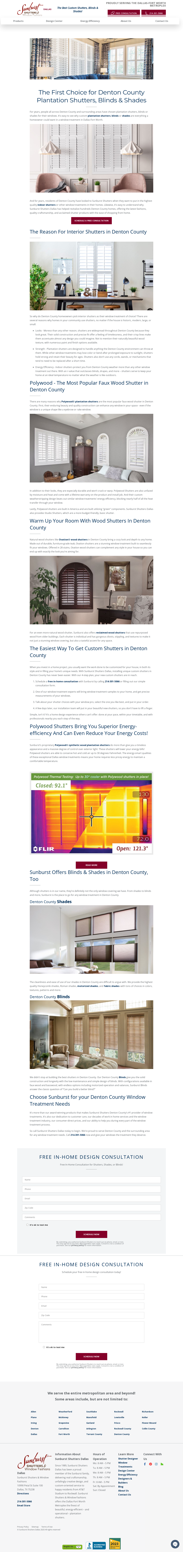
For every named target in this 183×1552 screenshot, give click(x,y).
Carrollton (64, 1422)
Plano (34, 1411)
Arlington (91, 1422)
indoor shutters (46, 199)
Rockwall (118, 1405)
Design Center (126, 1464)
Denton (34, 1422)
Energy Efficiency (127, 1468)
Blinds (62, 990)
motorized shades (87, 980)
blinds (115, 110)
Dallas (34, 1428)
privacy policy (77, 1239)
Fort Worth (64, 1428)
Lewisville (119, 1411)
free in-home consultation (63, 675)
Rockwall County (122, 1422)
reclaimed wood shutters (110, 626)
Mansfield (91, 1411)
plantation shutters (99, 110)
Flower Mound (149, 1417)
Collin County (148, 1422)
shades (126, 110)
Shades (63, 895)
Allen (33, 1405)
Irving (34, 1417)
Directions (23, 1487)
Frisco (117, 1417)
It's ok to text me (39, 1219)
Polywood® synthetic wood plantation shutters (82, 739)
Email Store (23, 1499)
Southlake (91, 1405)
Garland (90, 1417)
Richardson (147, 1405)
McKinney (63, 1411)
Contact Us (124, 1488)
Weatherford (65, 1405)
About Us (123, 1484)
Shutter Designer (128, 1452)
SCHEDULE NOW (91, 1228)
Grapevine (64, 1417)
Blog (120, 1480)
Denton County (122, 1428)
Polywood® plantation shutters (79, 395)
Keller (145, 1411)
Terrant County (94, 1428)
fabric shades (111, 980)
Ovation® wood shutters (73, 533)
